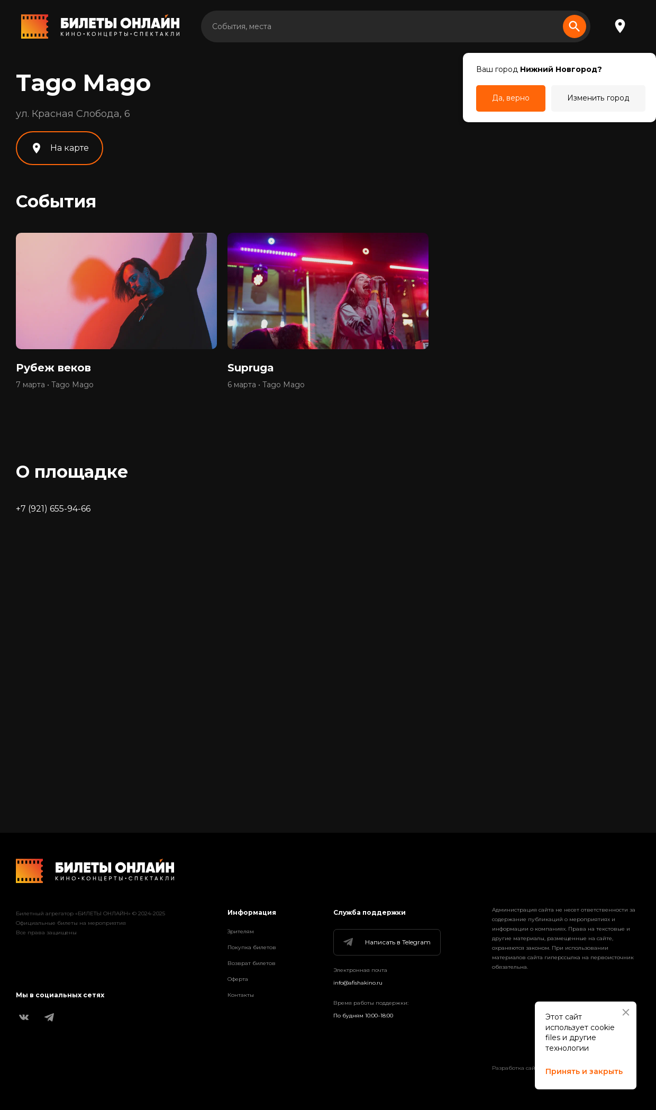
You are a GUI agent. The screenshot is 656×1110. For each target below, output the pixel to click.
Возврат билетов (251, 963)
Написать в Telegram (386, 942)
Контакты (240, 994)
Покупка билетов (251, 947)
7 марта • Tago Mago (55, 384)
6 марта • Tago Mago (266, 384)
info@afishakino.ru (357, 982)
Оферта (237, 979)
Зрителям (240, 931)
